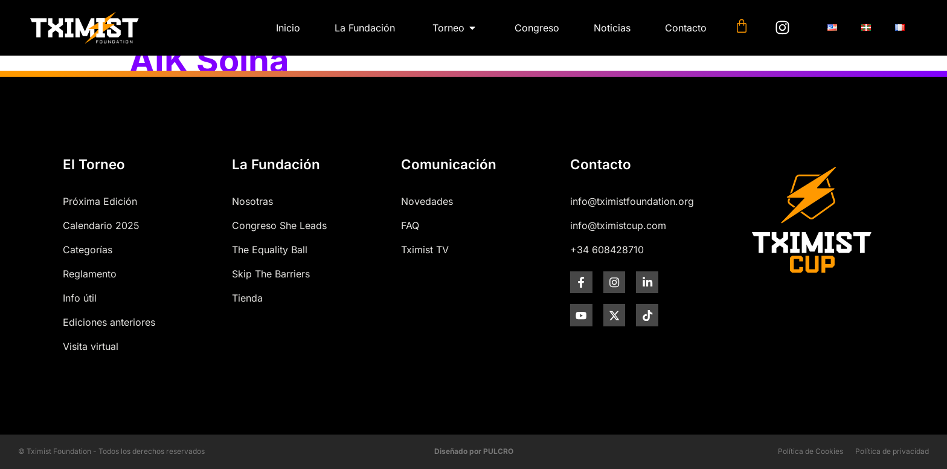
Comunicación (448, 164)
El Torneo (94, 164)
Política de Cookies (810, 451)
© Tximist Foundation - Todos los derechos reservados (111, 451)
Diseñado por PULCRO (473, 451)
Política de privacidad (892, 451)
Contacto (600, 164)
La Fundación (276, 164)
